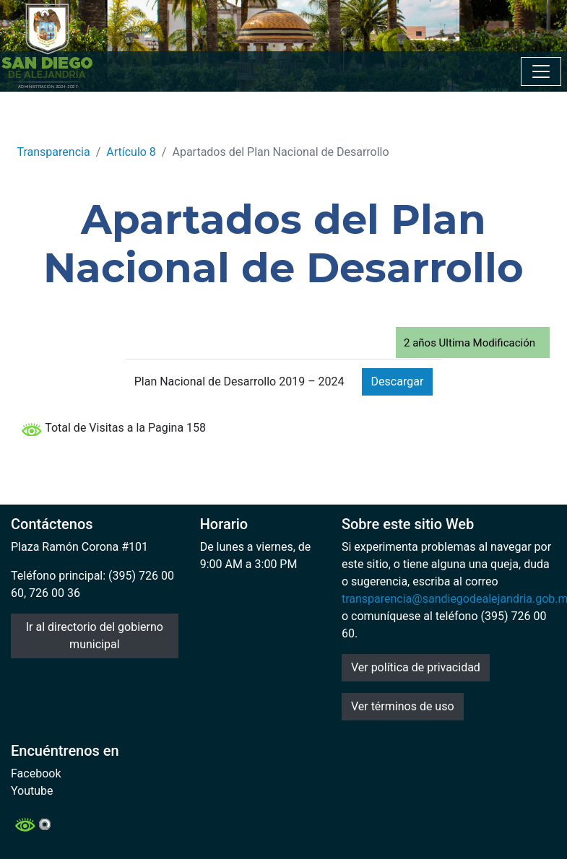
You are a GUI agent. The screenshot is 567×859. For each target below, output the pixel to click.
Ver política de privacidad (415, 667)
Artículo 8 (131, 152)
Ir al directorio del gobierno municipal (94, 635)
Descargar (397, 381)
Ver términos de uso (402, 706)
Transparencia (53, 152)
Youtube (32, 791)
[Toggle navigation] (541, 71)
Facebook (36, 773)
